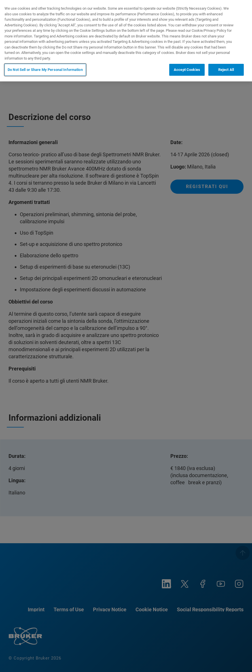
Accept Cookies (187, 70)
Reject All (226, 70)
